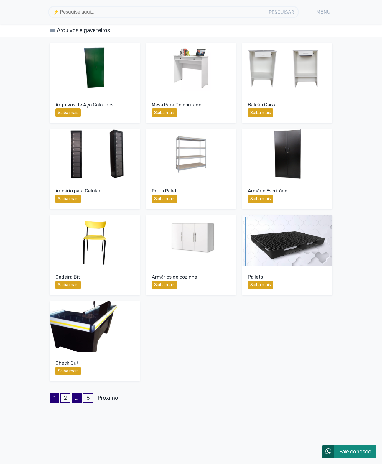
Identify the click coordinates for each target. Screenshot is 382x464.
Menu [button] (319, 12)
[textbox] (157, 12)
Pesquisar (281, 12)
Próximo (108, 398)
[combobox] (157, 12)
